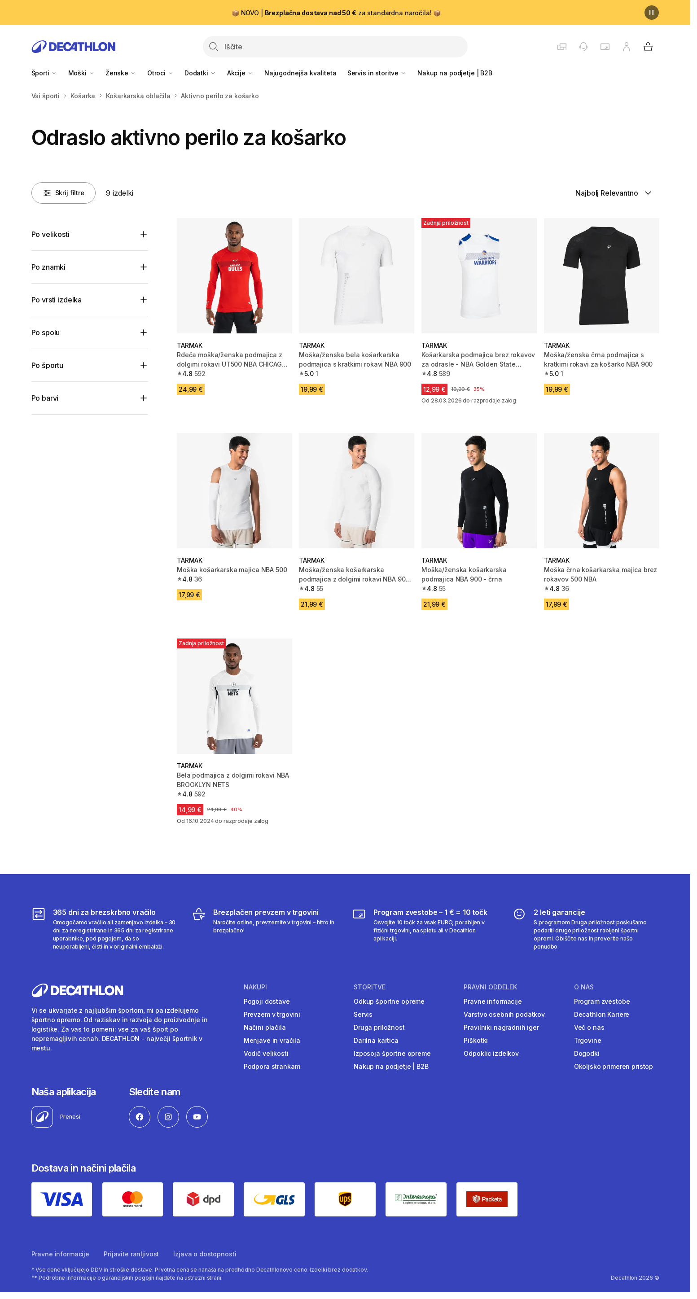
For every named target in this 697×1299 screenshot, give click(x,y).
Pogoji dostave (267, 1001)
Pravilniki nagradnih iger (501, 1027)
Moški (81, 73)
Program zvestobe (602, 1001)
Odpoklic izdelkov (491, 1053)
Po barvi (45, 398)
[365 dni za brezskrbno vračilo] (104, 929)
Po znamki (48, 266)
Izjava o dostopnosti (204, 1254)
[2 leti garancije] (585, 929)
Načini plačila (265, 1027)
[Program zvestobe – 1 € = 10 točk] (425, 929)
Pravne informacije (493, 1001)
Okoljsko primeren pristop (613, 1066)
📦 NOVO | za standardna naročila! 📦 (336, 13)
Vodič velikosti (266, 1053)
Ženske (120, 73)
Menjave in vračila (272, 1040)
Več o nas (589, 1027)
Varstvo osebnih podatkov (504, 1014)
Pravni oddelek (490, 987)
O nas (584, 987)
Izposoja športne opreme (392, 1053)
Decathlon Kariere (602, 1014)
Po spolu (45, 332)
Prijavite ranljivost (131, 1254)
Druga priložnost (379, 1027)
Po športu (47, 365)
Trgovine (587, 1040)
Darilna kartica (376, 1040)
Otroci (160, 73)
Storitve (370, 987)
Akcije (240, 73)
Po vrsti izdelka (56, 299)
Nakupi (255, 987)
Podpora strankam (272, 1066)
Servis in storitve (377, 73)
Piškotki (476, 1040)
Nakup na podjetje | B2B (454, 73)
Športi (44, 73)
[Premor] (651, 12)
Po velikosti (50, 234)
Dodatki (200, 73)
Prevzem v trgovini (272, 1014)
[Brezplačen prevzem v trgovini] (265, 929)
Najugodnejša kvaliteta (300, 73)
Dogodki (587, 1053)
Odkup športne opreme (389, 1001)
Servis (363, 1014)
